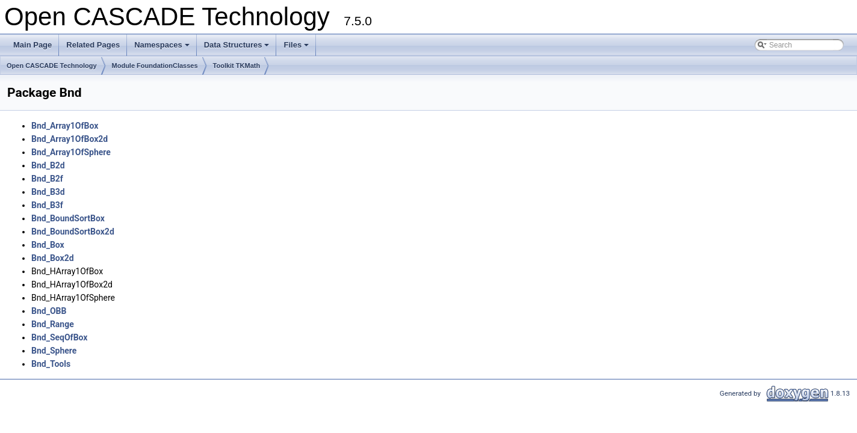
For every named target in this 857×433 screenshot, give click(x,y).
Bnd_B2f (47, 178)
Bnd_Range (52, 324)
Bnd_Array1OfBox (64, 126)
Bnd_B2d (48, 165)
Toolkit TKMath (237, 65)
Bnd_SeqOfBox (59, 337)
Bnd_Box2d (52, 258)
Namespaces (162, 48)
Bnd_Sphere (53, 350)
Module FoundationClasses (155, 65)
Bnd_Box (47, 245)
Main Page (32, 44)
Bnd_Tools (50, 364)
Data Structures (237, 48)
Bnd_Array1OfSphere (71, 152)
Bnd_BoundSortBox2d (72, 231)
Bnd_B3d (48, 192)
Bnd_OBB (48, 311)
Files (297, 48)
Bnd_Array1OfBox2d (69, 139)
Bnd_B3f (47, 205)
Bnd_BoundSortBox (68, 218)
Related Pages (93, 44)
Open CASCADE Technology (52, 65)
